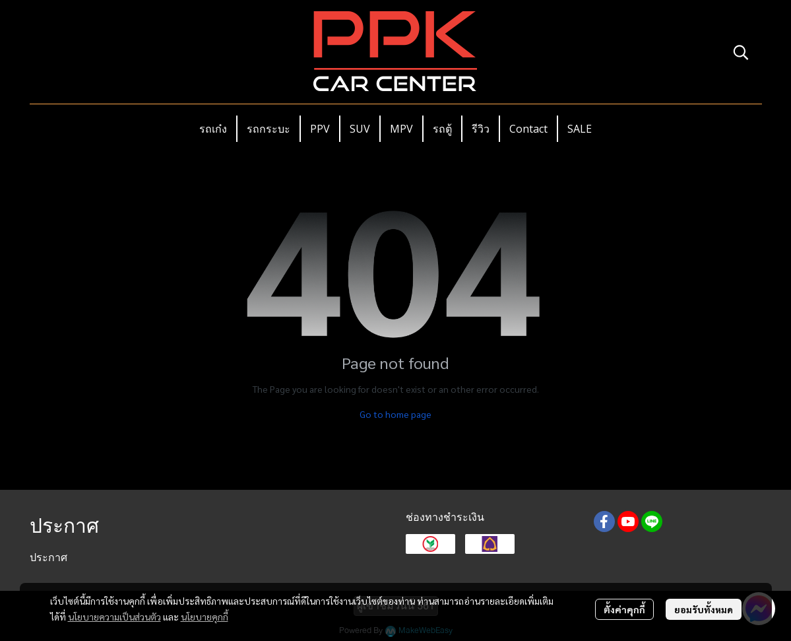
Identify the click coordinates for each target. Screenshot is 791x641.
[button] (741, 52)
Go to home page (395, 414)
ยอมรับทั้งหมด (703, 609)
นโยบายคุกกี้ (204, 617)
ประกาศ (48, 557)
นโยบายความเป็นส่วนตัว (114, 617)
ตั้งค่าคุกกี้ (624, 609)
